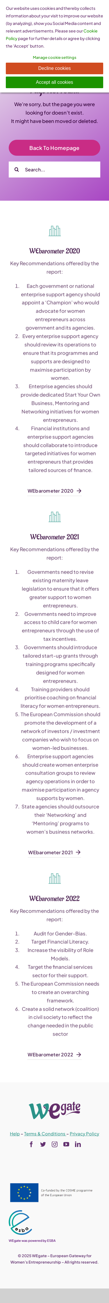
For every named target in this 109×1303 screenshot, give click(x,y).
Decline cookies (54, 68)
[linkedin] (78, 1144)
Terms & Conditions (45, 1133)
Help (15, 1133)
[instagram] (55, 1144)
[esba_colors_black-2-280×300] (20, 1212)
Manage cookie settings (54, 57)
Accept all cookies (54, 82)
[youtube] (66, 1144)
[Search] (17, 169)
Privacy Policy (84, 1133)
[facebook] (31, 1144)
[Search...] (54, 169)
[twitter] (43, 1144)
